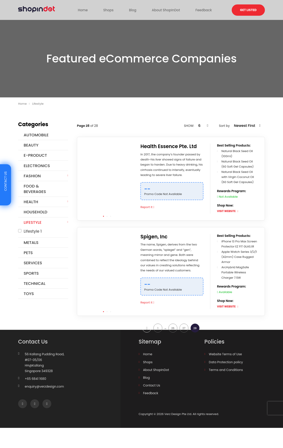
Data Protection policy (226, 382)
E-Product (35, 155)
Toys (29, 293)
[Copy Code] (200, 187)
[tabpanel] (107, 178)
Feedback (188, 10)
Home (98, 10)
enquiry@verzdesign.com (44, 407)
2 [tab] (107, 216)
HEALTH (31, 202)
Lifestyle (33, 222)
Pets (28, 252)
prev (146, 333)
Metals (31, 242)
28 (195, 333)
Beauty (31, 145)
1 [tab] (103, 216)
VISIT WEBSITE (228, 211)
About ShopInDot (159, 10)
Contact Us (151, 405)
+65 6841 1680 (35, 399)
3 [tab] (110, 216)
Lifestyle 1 (33, 231)
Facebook (22, 424)
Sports (31, 273)
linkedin (46, 424)
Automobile (36, 135)
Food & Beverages (35, 188)
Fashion (32, 176)
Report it (150, 207)
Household (35, 212)
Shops (116, 10)
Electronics (37, 165)
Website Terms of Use (225, 374)
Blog (133, 10)
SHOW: (189, 126)
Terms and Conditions (226, 390)
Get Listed (248, 10)
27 (183, 333)
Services (33, 263)
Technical (34, 283)
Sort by (224, 126)
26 (172, 333)
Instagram (34, 424)
